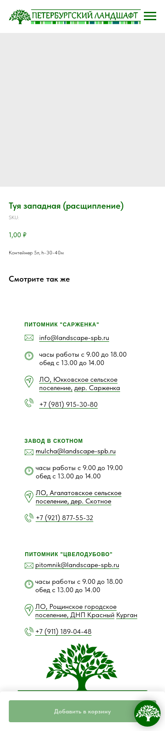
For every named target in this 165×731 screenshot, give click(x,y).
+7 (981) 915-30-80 (68, 404)
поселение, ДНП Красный (74, 615)
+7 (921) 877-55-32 (64, 518)
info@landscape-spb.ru (74, 337)
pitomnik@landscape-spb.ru (77, 565)
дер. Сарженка (97, 388)
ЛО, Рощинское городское (76, 606)
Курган (126, 615)
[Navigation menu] (150, 16)
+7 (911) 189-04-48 (63, 631)
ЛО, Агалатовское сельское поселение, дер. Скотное (78, 497)
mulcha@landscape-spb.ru (76, 451)
